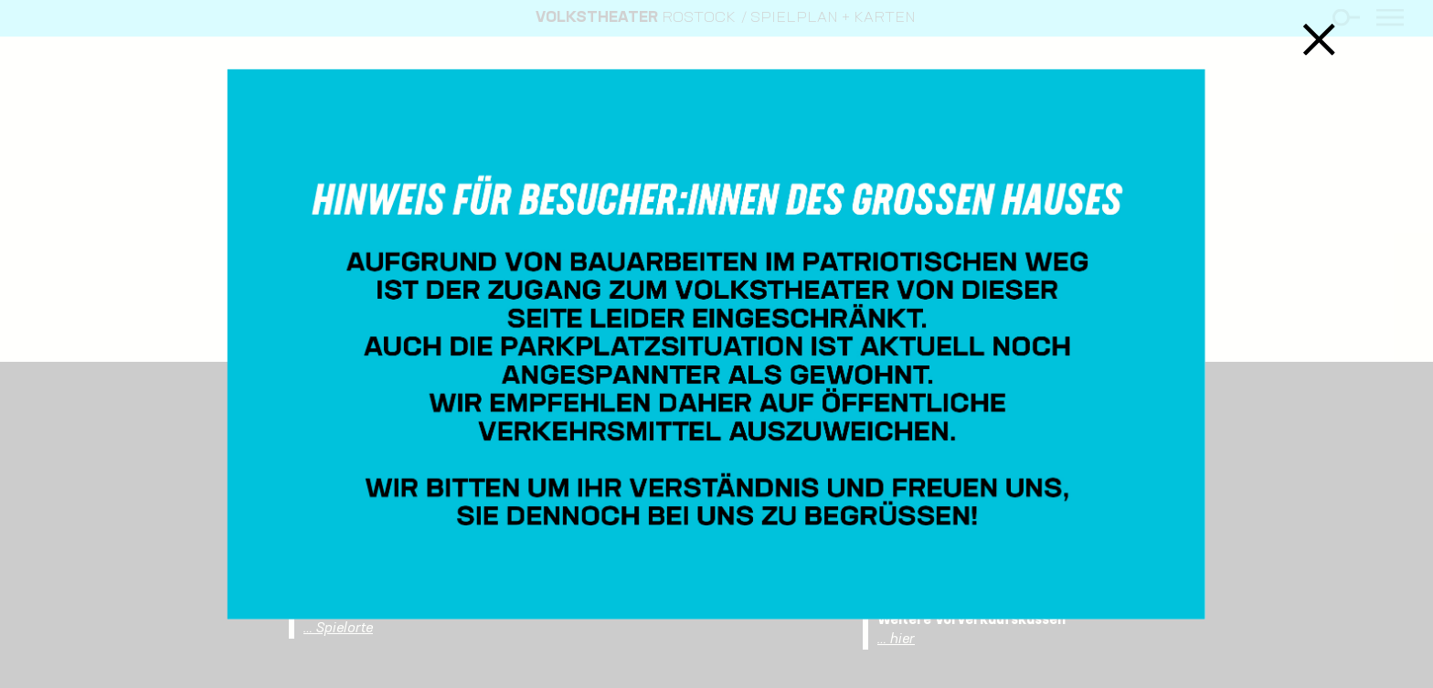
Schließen (1319, 39)
